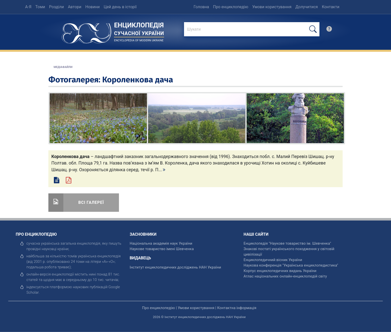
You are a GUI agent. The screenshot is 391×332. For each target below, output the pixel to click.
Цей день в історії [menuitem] (120, 6)
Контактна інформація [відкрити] (236, 308)
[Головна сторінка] (86, 31)
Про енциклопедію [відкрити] (158, 308)
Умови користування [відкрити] (196, 308)
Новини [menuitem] (92, 6)
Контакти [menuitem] (330, 6)
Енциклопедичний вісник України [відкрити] (273, 260)
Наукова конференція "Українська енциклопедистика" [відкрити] (291, 265)
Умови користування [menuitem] (272, 6)
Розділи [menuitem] (56, 6)
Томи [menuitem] (40, 6)
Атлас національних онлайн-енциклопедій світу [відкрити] (285, 276)
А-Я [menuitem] (28, 6)
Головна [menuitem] (201, 6)
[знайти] (251, 29)
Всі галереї (91, 202)
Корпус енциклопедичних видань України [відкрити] (280, 271)
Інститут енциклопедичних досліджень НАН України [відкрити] (175, 267)
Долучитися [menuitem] (306, 6)
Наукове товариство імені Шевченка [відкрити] (162, 249)
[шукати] (313, 29)
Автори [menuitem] (74, 6)
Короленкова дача (137, 79)
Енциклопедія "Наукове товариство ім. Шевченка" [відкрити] (287, 243)
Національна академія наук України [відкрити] (161, 243)
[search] (329, 30)
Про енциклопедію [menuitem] (230, 6)
